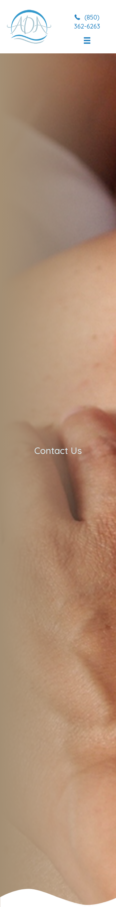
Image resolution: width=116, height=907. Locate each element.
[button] (87, 21)
